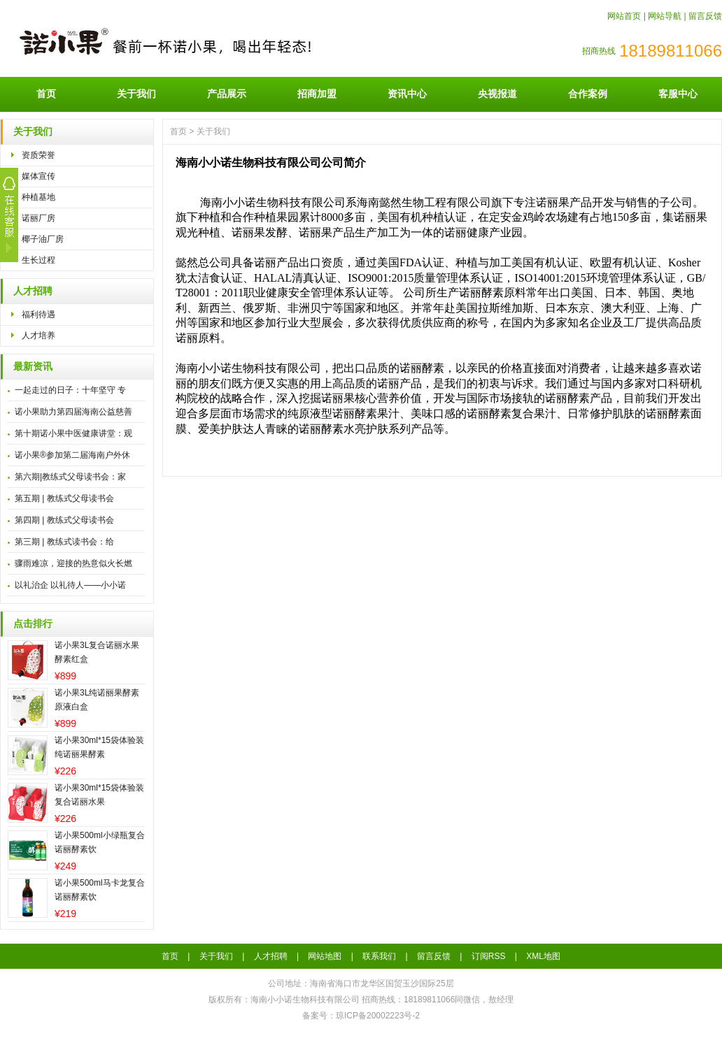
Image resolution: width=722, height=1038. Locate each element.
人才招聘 (32, 291)
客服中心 (678, 93)
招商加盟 (317, 93)
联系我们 (379, 956)
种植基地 (38, 197)
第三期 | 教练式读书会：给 (64, 542)
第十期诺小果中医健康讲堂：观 (73, 433)
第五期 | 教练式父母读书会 (64, 498)
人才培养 (38, 335)
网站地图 (324, 956)
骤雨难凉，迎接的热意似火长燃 (73, 563)
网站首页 (624, 16)
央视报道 (497, 93)
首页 (46, 93)
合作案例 (587, 93)
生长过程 (38, 260)
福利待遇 (38, 314)
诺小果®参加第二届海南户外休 (72, 455)
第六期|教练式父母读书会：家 (70, 477)
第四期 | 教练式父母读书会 (64, 520)
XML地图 (543, 956)
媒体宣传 (38, 176)
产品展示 (226, 93)
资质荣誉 (38, 155)
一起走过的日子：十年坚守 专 (70, 390)
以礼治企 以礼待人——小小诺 (70, 585)
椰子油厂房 (43, 239)
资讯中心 (407, 93)
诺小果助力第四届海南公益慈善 (73, 412)
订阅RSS (489, 956)
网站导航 (664, 16)
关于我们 (136, 93)
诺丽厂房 (38, 218)
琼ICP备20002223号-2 (378, 1016)
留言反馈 (705, 16)
